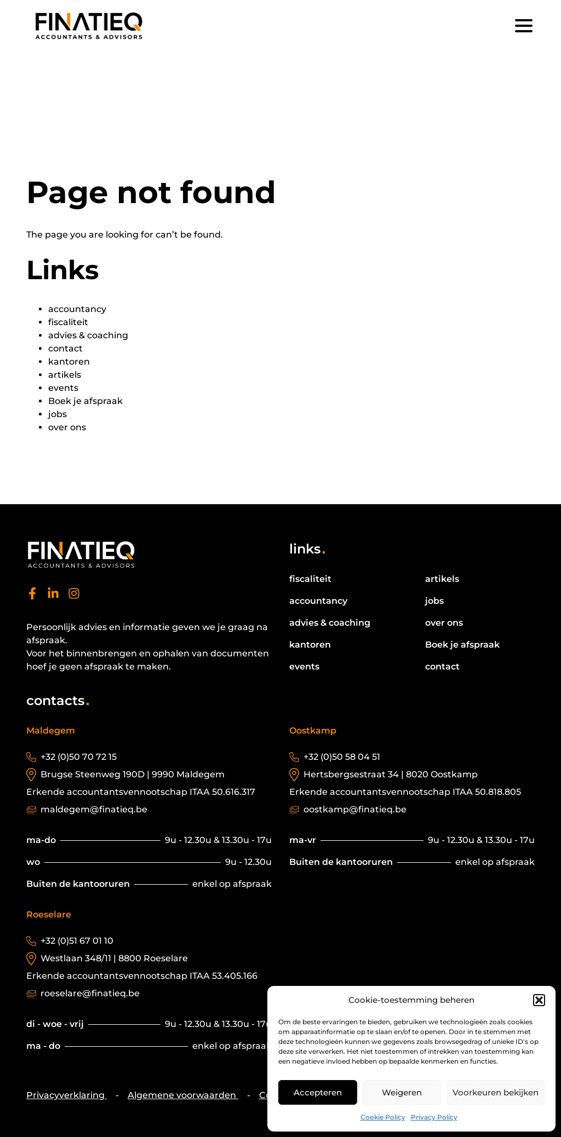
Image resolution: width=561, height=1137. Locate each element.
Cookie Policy (382, 1117)
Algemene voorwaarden (183, 1095)
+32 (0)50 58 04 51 (342, 757)
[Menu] (524, 26)
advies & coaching (88, 335)
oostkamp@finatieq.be (355, 809)
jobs (57, 414)
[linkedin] (53, 596)
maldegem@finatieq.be (94, 809)
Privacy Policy (434, 1117)
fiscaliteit (68, 322)
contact (65, 348)
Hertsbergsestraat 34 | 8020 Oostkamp (391, 774)
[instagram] (74, 596)
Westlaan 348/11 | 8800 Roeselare (114, 958)
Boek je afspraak (85, 401)
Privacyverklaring (66, 1095)
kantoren (69, 361)
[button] (539, 1000)
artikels (64, 375)
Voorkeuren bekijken (496, 1092)
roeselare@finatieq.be (90, 993)
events (63, 388)
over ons (67, 427)
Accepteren (318, 1092)
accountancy (77, 309)
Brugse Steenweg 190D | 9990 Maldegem (133, 774)
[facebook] (32, 596)
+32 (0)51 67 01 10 (77, 941)
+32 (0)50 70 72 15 (79, 757)
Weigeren (402, 1092)
